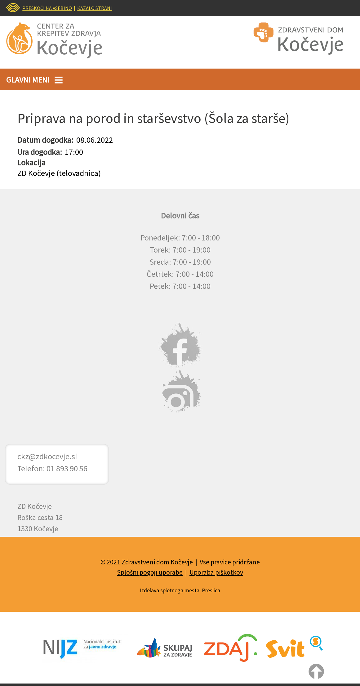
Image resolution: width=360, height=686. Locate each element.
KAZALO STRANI (94, 8)
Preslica (211, 590)
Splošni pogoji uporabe (150, 572)
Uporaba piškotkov (216, 572)
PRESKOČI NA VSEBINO (47, 8)
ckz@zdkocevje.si (47, 456)
